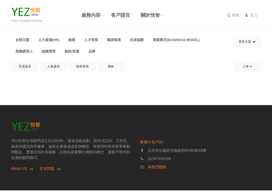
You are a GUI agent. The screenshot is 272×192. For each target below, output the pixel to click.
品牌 (91, 51)
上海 (247, 66)
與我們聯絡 (157, 167)
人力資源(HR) (48, 40)
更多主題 (247, 41)
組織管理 (49, 51)
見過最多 (25, 66)
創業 (71, 40)
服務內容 (90, 15)
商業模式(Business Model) (176, 40)
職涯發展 (114, 40)
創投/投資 (72, 51)
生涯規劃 (137, 40)
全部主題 (22, 40)
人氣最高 (53, 66)
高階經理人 (24, 51)
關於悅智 (150, 15)
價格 (111, 66)
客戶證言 (120, 15)
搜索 (233, 15)
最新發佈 (82, 66)
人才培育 (91, 40)
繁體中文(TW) (151, 142)
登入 (251, 15)
